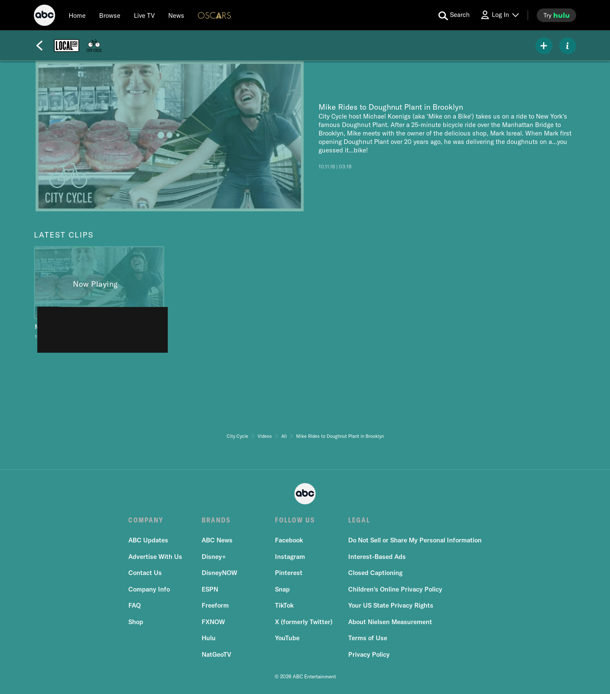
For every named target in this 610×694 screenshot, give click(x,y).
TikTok (284, 605)
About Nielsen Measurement (390, 622)
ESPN (210, 589)
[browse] (109, 15)
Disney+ (214, 557)
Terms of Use (367, 638)
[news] (176, 15)
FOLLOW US (295, 520)
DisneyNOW (219, 573)
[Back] (39, 46)
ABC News (217, 540)
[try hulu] (556, 15)
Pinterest (288, 573)
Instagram (290, 557)
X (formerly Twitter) (304, 622)
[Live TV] (144, 15)
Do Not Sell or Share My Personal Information (415, 540)
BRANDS (216, 520)
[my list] (543, 45)
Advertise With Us (155, 557)
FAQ (134, 605)
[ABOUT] (567, 45)
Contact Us (145, 573)
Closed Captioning (375, 573)
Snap (282, 589)
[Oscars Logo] (215, 15)
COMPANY (146, 520)
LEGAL (359, 520)
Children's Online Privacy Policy (395, 589)
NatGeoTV (216, 654)
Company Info (149, 589)
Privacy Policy (369, 654)
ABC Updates (148, 540)
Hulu (209, 638)
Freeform (215, 605)
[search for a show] (454, 15)
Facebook (289, 540)
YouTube (287, 638)
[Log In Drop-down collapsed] (499, 15)
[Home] (77, 15)
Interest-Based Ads (377, 557)
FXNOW (213, 622)
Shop (135, 622)
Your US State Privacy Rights (390, 605)
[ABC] (44, 16)
